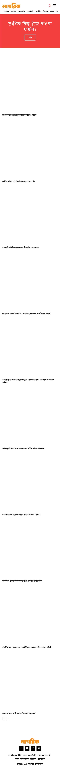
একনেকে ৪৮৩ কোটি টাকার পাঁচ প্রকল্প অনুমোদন (18, 713)
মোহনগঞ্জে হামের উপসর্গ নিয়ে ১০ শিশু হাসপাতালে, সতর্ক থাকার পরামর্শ (26, 313)
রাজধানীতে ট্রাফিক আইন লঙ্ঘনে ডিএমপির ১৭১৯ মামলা (20, 247)
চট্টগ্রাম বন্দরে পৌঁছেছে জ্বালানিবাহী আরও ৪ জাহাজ (19, 115)
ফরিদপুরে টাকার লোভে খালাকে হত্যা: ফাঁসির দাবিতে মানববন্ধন (23, 448)
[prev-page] (3, 718)
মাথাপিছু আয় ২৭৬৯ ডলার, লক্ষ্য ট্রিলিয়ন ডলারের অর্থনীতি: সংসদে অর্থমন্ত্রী (26, 647)
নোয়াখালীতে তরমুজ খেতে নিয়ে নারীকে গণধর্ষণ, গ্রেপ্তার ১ (21, 515)
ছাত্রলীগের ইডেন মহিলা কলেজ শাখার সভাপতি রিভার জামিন (22, 581)
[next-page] (7, 718)
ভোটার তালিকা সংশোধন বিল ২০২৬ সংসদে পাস (18, 181)
